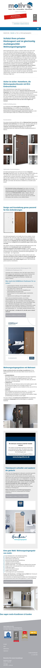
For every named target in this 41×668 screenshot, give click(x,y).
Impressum (5, 650)
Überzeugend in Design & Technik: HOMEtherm (17, 496)
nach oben (35, 654)
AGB (4, 646)
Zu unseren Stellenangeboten (15, 17)
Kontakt (5, 644)
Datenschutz (6, 648)
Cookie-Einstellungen (33, 652)
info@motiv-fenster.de (24, 23)
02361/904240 (16, 23)
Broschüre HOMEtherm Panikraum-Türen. (15, 315)
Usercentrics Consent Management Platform (23, 454)
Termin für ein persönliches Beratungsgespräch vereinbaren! (18, 581)
